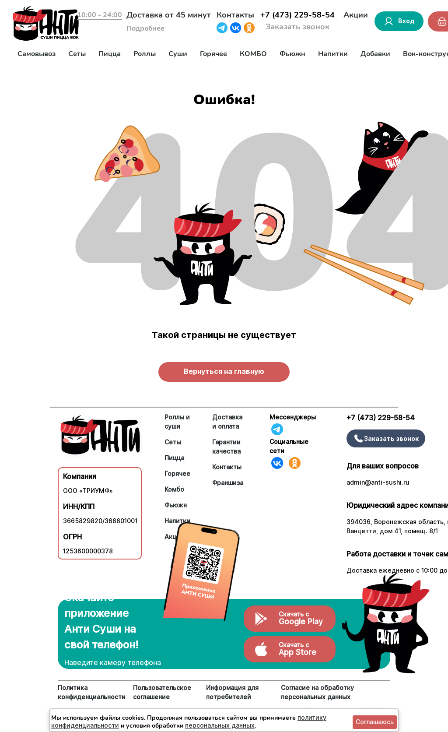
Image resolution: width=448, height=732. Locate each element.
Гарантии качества (226, 446)
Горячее (213, 54)
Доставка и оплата (227, 421)
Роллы (144, 54)
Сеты (77, 54)
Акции (355, 15)
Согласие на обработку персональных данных (317, 692)
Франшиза (227, 482)
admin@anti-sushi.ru (378, 482)
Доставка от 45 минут (168, 15)
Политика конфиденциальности (92, 692)
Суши (177, 54)
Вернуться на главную (224, 371)
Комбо (174, 489)
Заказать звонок (297, 26)
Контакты (235, 15)
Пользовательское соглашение (162, 692)
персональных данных (220, 725)
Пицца (109, 54)
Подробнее (145, 28)
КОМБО (253, 54)
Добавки (375, 54)
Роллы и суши (177, 421)
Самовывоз (37, 54)
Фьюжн (292, 54)
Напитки (333, 54)
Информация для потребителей (232, 692)
